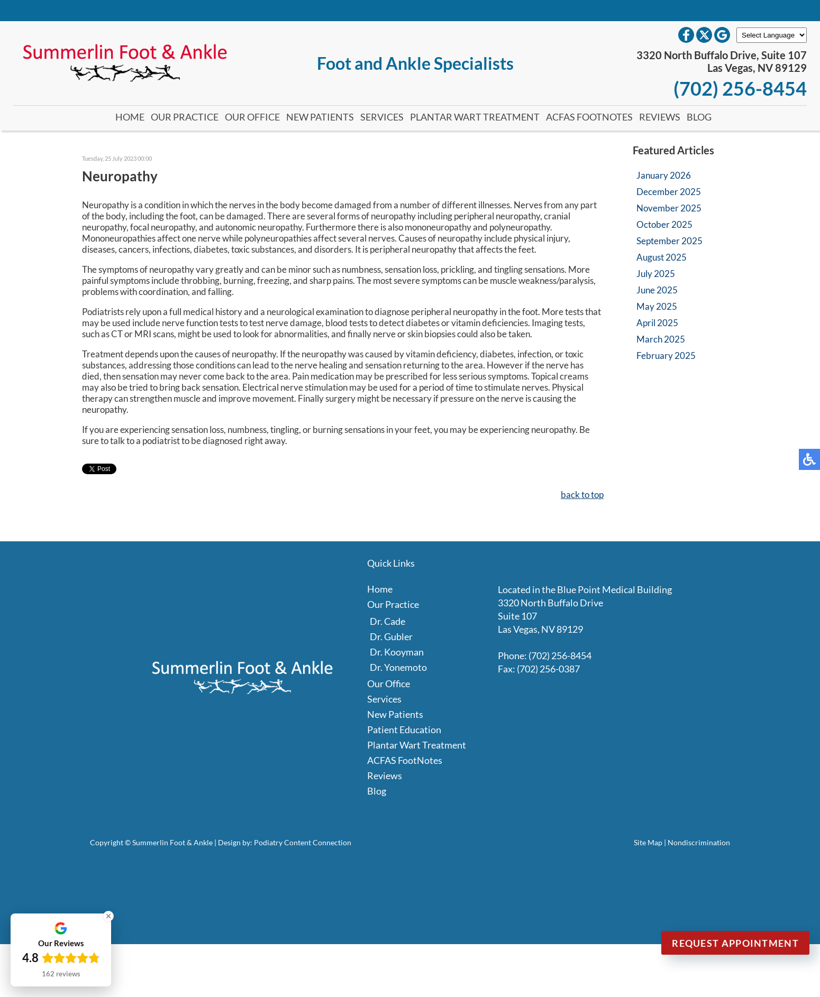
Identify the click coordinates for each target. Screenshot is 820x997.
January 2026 (663, 175)
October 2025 (664, 224)
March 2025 (660, 339)
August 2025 (661, 257)
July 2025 (655, 273)
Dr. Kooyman (397, 652)
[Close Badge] (108, 916)
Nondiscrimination (699, 842)
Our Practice (184, 117)
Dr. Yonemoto (398, 667)
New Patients (320, 117)
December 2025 (668, 191)
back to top (582, 494)
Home (129, 117)
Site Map (648, 842)
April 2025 (657, 322)
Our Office (252, 117)
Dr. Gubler (391, 636)
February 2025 (666, 355)
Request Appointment (735, 943)
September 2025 (669, 240)
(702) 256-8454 (740, 88)
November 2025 (668, 208)
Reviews (659, 117)
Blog (699, 117)
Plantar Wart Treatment (475, 117)
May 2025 (656, 306)
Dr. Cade (387, 621)
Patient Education (404, 729)
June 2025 (657, 290)
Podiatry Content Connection (302, 842)
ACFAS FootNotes (589, 117)
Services (382, 117)
